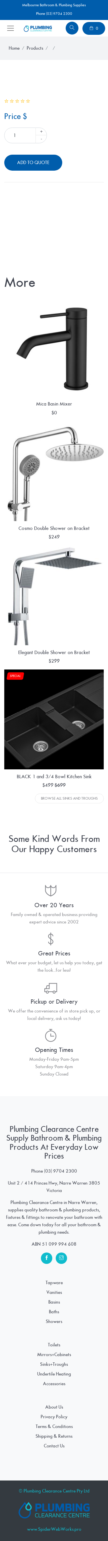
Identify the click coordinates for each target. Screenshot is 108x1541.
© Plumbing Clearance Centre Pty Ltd (54, 1491)
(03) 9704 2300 (60, 1171)
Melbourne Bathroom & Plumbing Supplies (54, 5)
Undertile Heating (54, 1374)
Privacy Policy (54, 1417)
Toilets (54, 1345)
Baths (54, 1312)
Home (14, 48)
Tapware (54, 1283)
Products (35, 48)
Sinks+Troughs (54, 1364)
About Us (54, 1407)
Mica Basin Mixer (54, 404)
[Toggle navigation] (10, 28)
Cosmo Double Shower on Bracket (54, 528)
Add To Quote (33, 163)
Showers (54, 1321)
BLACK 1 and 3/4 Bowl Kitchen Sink (54, 777)
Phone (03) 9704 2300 (54, 13)
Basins (54, 1302)
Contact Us (54, 1446)
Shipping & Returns (54, 1436)
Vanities (54, 1292)
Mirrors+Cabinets (54, 1355)
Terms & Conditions (54, 1426)
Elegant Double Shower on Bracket (54, 652)
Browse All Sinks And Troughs (69, 798)
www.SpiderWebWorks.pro (54, 1529)
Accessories (54, 1384)
